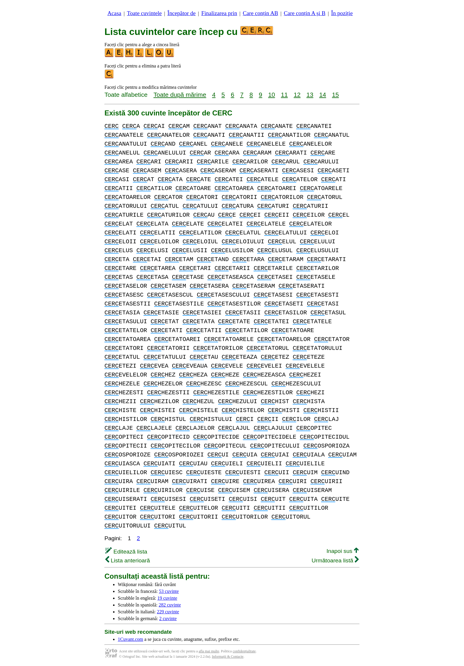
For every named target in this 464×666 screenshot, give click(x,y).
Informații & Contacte (228, 656)
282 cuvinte (170, 604)
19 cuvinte (167, 598)
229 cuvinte (168, 611)
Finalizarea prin (219, 13)
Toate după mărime (180, 94)
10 (271, 94)
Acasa (114, 13)
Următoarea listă (335, 560)
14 (322, 94)
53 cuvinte (169, 591)
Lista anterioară (127, 560)
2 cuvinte (168, 618)
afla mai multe (209, 651)
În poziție (342, 13)
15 (335, 94)
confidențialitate (244, 651)
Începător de (181, 13)
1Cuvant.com (130, 639)
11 (284, 94)
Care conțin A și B (305, 13)
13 (310, 94)
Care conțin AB (260, 13)
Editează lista (126, 551)
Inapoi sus (342, 551)
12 (297, 94)
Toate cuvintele (144, 13)
